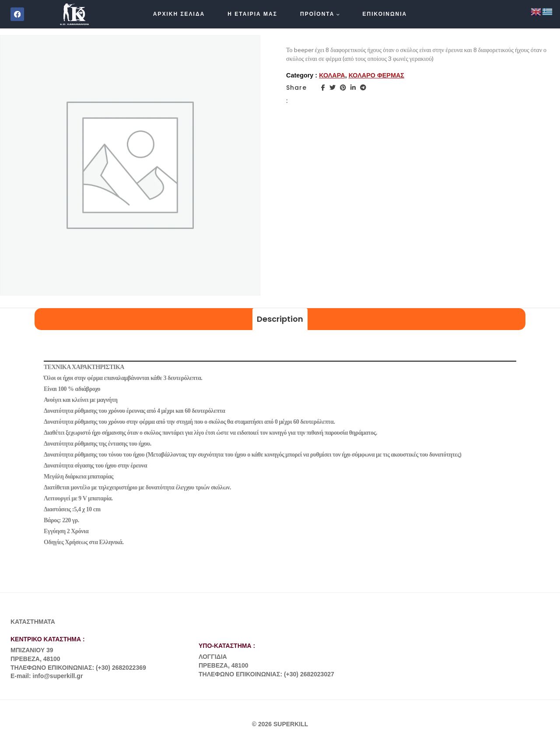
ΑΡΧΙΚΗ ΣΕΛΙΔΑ (179, 14)
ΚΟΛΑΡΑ (332, 75)
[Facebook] (17, 14)
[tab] (280, 319)
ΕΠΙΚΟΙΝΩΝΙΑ (385, 14)
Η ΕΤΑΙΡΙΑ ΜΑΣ (252, 14)
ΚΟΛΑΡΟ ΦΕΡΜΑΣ (376, 75)
